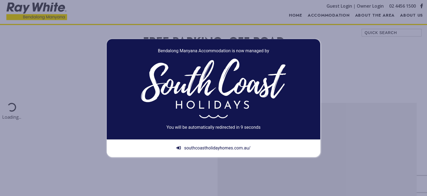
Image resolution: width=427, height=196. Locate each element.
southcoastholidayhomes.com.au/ (213, 148)
